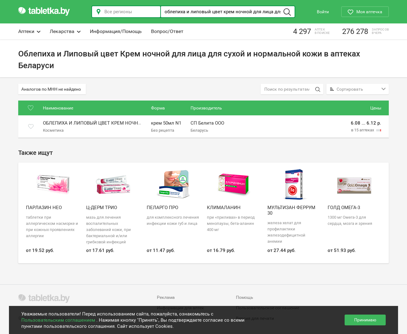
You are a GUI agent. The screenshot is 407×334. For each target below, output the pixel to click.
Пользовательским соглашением (58, 320)
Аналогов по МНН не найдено (51, 89)
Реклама (166, 297)
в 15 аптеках (363, 130)
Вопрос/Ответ (167, 31)
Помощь (244, 297)
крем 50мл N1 (166, 123)
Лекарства (65, 31)
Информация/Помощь (116, 31)
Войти (323, 11)
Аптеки (29, 31)
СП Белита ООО (207, 123)
